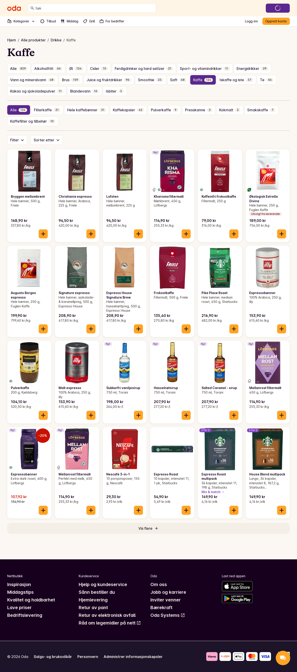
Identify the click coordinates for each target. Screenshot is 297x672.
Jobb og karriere (168, 592)
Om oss (158, 584)
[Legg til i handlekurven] (43, 233)
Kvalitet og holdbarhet (31, 600)
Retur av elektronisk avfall (107, 615)
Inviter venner (165, 600)
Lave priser (19, 607)
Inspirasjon (19, 584)
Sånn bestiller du (97, 592)
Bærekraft (161, 607)
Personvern (87, 656)
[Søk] (32, 8)
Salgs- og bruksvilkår (53, 656)
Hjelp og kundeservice (103, 584)
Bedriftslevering (24, 615)
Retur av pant (93, 607)
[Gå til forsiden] (14, 8)
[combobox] (95, 8)
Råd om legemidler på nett (110, 623)
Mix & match (213, 492)
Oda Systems (167, 615)
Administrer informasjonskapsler (133, 656)
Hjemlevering (93, 600)
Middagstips (20, 592)
